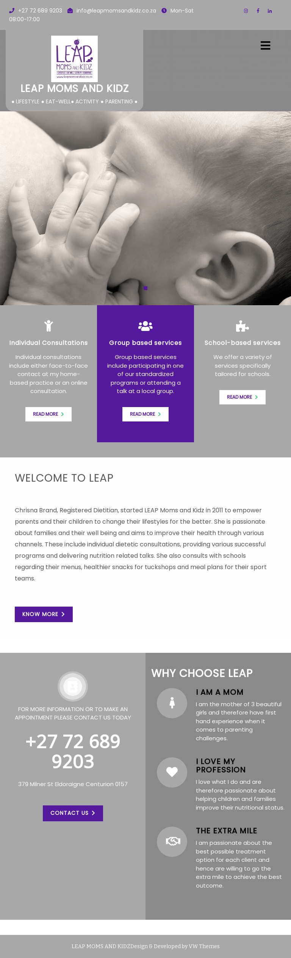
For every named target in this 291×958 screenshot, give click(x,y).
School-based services (243, 343)
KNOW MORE (43, 614)
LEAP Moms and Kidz (74, 88)
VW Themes (204, 946)
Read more (48, 414)
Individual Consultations (48, 343)
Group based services (145, 343)
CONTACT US (72, 812)
